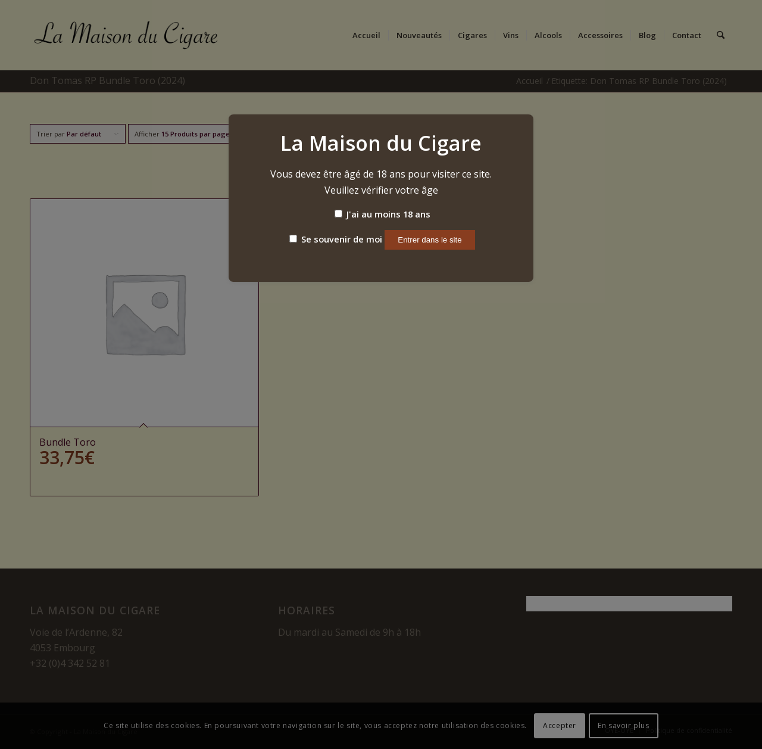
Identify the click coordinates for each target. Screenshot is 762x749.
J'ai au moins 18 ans (382, 214)
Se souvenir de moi (335, 239)
